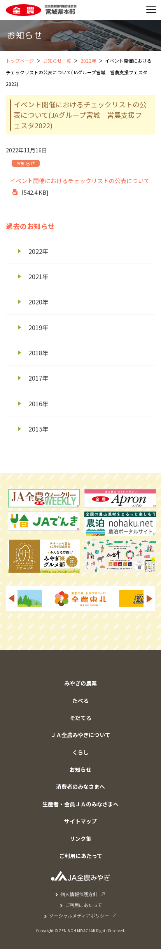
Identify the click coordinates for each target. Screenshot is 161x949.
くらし (80, 752)
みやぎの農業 (80, 683)
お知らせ (80, 769)
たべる (80, 700)
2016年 (38, 403)
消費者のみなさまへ (80, 786)
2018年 (38, 352)
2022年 (88, 60)
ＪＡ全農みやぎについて (80, 735)
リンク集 (80, 838)
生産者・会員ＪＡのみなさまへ (80, 804)
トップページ (20, 60)
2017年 (38, 378)
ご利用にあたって (80, 856)
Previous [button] (11, 598)
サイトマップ (80, 821)
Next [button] (149, 598)
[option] (81, 598)
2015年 (38, 428)
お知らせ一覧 (57, 60)
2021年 (38, 276)
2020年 (38, 301)
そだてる (80, 718)
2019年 (38, 327)
